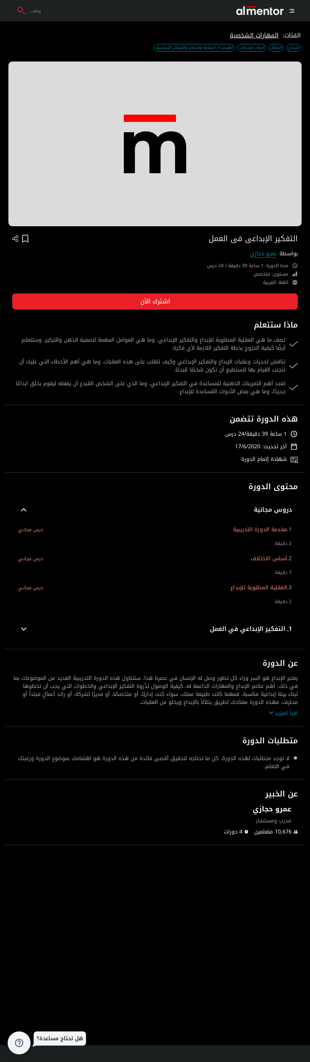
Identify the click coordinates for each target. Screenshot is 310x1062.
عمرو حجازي (263, 254)
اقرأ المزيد (283, 713)
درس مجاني (30, 529)
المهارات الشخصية (254, 35)
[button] (155, 510)
